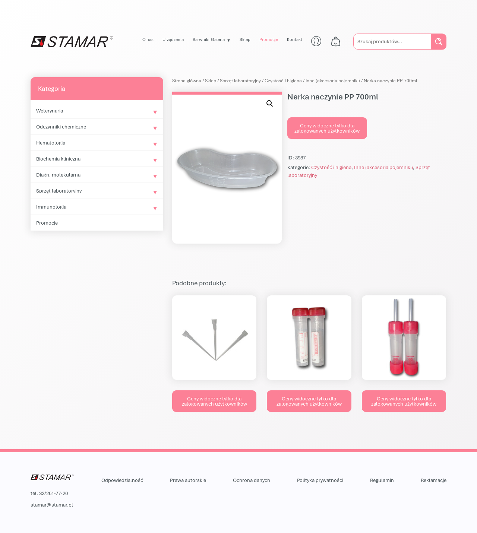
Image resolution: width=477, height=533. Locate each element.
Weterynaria (49, 110)
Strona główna (186, 80)
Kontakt (294, 39)
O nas (148, 39)
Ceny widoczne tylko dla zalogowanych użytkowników (327, 128)
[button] (270, 103)
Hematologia (50, 142)
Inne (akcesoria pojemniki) (333, 80)
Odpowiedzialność (122, 480)
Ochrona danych (251, 480)
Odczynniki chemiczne (61, 126)
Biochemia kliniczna (58, 158)
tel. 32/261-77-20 (49, 493)
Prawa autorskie (188, 480)
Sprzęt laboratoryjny (59, 190)
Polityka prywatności (320, 480)
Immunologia (51, 206)
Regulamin (382, 480)
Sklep (245, 39)
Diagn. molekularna (58, 174)
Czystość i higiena (283, 80)
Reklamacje (433, 480)
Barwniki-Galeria (209, 39)
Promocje (268, 39)
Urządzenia (173, 39)
